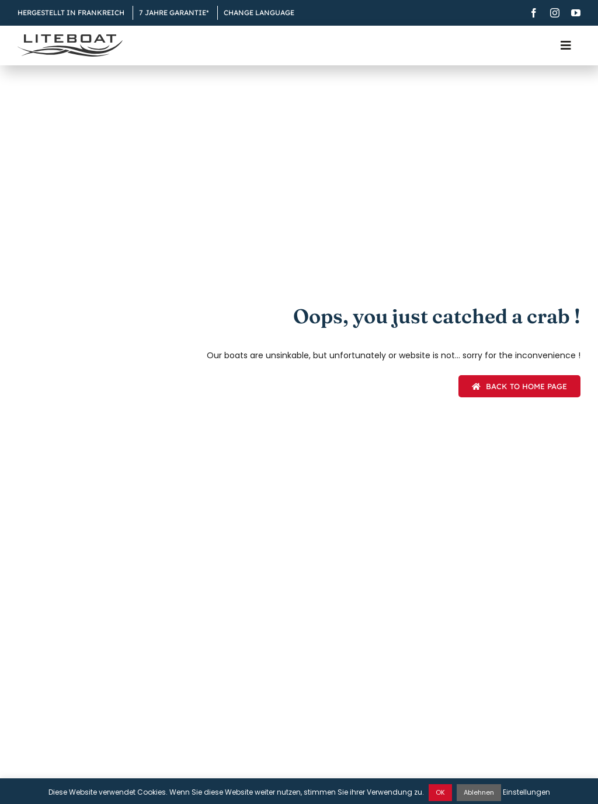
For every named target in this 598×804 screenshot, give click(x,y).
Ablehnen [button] (479, 792)
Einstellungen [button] (526, 792)
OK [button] (440, 792)
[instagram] (554, 13)
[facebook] (533, 13)
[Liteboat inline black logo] (70, 38)
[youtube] (575, 13)
